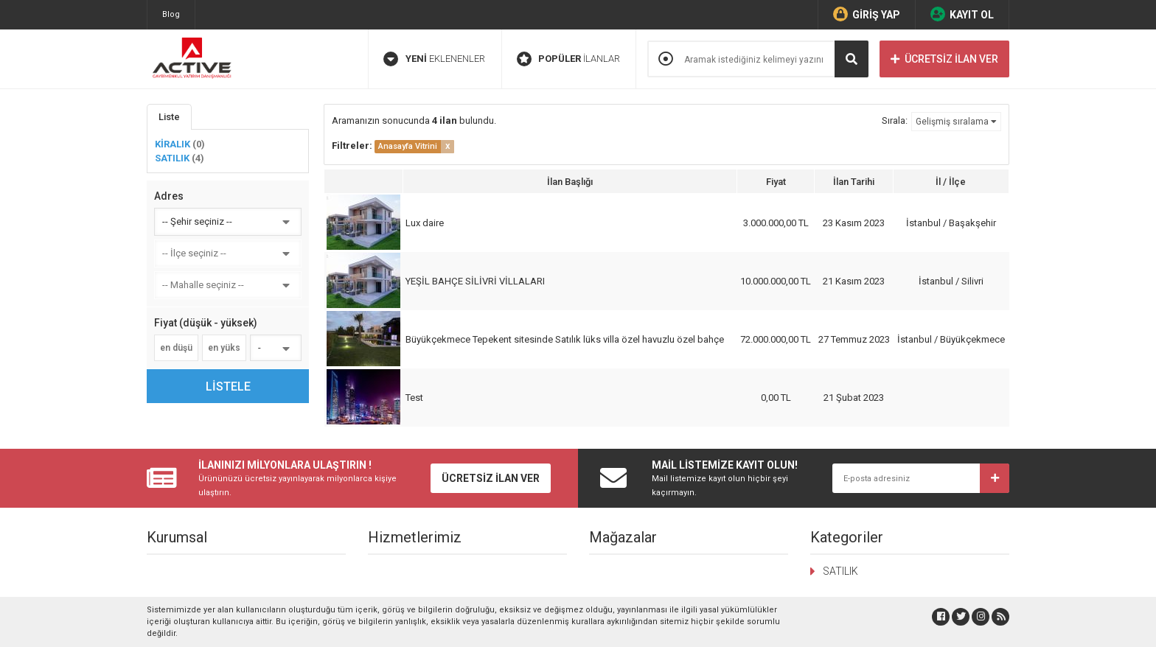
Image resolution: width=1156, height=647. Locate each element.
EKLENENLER (434, 59)
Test (414, 397)
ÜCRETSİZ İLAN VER (944, 59)
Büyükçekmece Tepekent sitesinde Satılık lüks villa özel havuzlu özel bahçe (564, 339)
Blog (171, 14)
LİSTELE (228, 387)
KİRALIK (180, 144)
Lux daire (424, 222)
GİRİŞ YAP (866, 14)
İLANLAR (568, 59)
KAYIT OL (962, 14)
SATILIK (179, 158)
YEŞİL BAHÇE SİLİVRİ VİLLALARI (475, 281)
